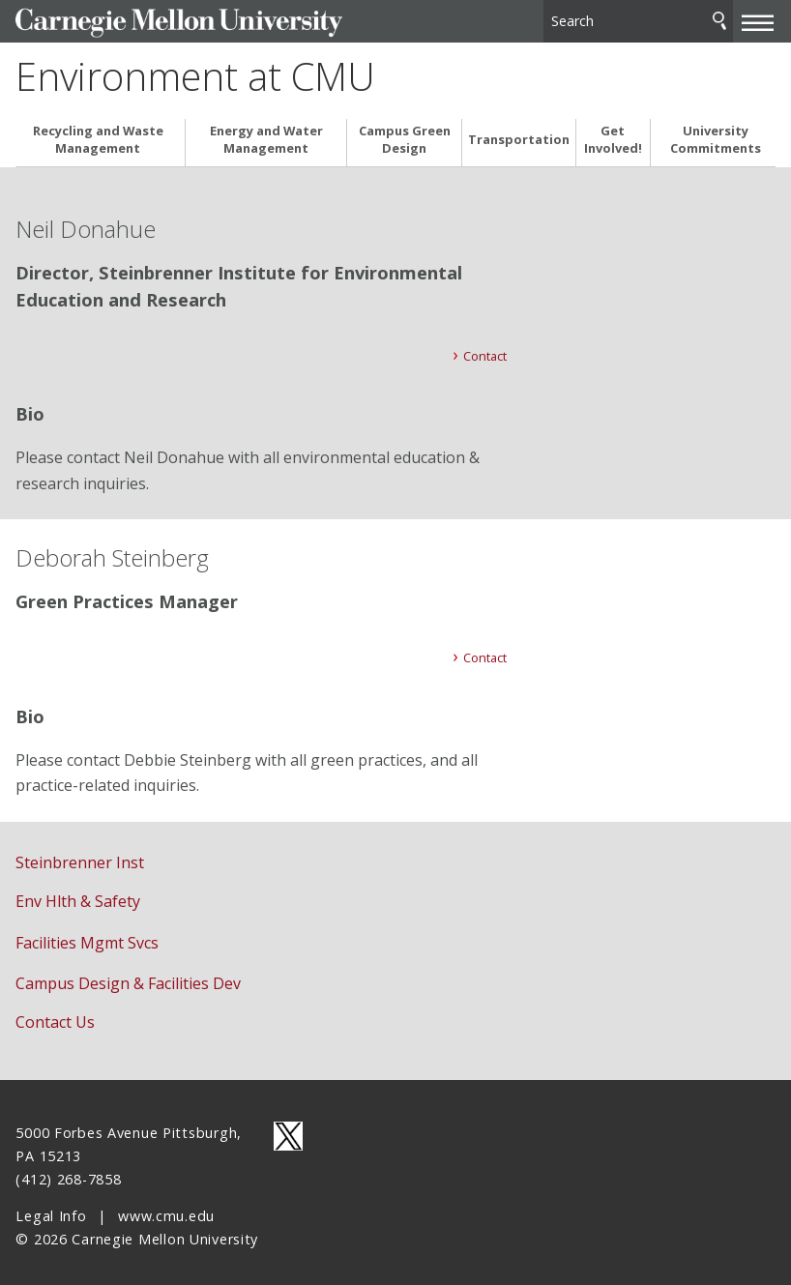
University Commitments (715, 132)
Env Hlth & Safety (77, 894)
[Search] (638, 19)
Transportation (519, 133)
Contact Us (55, 1015)
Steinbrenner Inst (79, 855)
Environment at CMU (195, 71)
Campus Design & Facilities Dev (128, 976)
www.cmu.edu (166, 1209)
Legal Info (50, 1209)
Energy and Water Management (266, 132)
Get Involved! (613, 132)
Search (719, 19)
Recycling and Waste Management (98, 132)
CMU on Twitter (288, 1129)
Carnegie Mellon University (160, 21)
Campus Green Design (405, 132)
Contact (485, 348)
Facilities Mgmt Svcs (87, 935)
